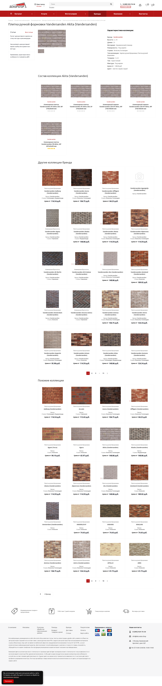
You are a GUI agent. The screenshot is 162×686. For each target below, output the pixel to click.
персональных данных (11, 677)
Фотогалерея (71, 14)
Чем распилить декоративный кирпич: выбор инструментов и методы (20, 46)
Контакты (143, 14)
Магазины (26, 637)
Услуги (44, 14)
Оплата (83, 640)
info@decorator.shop (139, 646)
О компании (12, 637)
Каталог (18, 14)
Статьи (68, 643)
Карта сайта (84, 643)
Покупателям (85, 637)
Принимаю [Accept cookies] (8, 681)
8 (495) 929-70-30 (129, 4)
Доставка (69, 640)
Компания (118, 14)
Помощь (54, 637)
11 (103, 383)
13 (103, 590)
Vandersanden (118, 37)
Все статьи (29, 32)
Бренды (97, 14)
